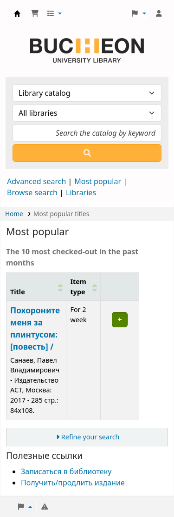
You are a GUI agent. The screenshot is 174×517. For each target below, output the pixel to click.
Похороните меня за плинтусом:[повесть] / (35, 328)
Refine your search (90, 436)
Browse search (32, 192)
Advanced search (36, 181)
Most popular (97, 181)
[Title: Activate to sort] (36, 286)
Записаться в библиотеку (66, 471)
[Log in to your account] (159, 13)
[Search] (87, 153)
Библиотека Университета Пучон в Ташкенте (17, 13)
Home (14, 213)
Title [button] (17, 291)
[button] (35, 13)
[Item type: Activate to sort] (83, 286)
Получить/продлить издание (73, 482)
